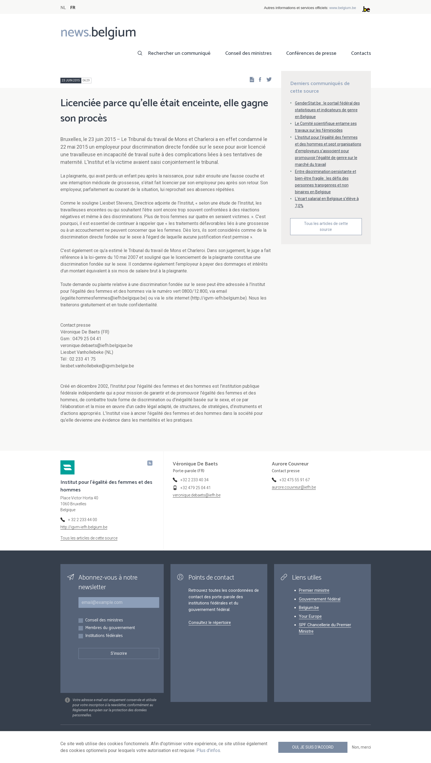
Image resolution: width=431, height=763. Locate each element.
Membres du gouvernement (110, 628)
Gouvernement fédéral (319, 599)
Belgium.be (309, 607)
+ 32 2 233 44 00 (82, 519)
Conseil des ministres (248, 53)
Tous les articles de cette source (326, 226)
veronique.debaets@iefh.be (196, 495)
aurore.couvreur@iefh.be (294, 487)
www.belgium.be (342, 8)
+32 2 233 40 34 (194, 480)
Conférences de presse (311, 53)
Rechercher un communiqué (179, 53)
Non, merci (361, 747)
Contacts (361, 53)
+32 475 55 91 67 (294, 480)
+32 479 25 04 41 (195, 487)
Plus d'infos (208, 750)
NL (63, 8)
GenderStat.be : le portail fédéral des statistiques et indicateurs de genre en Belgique (327, 110)
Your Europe (310, 616)
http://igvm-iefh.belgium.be (83, 527)
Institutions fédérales (104, 636)
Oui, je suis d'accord (313, 747)
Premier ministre (314, 590)
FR (72, 8)
